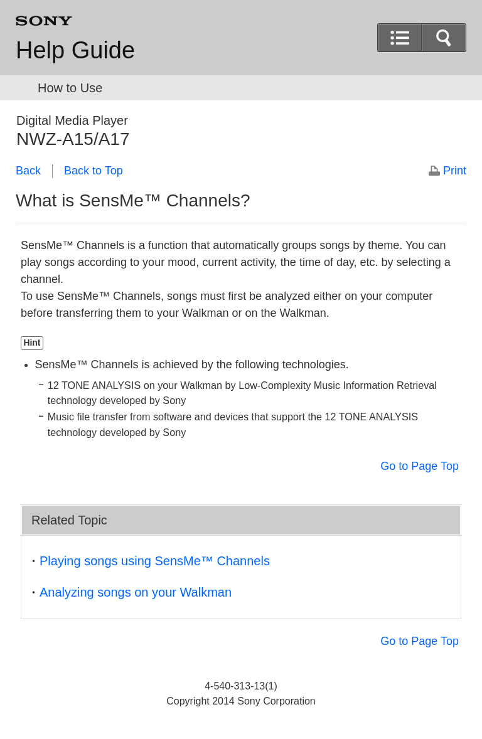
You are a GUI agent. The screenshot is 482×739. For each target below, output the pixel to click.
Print (454, 170)
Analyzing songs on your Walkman (136, 592)
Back (28, 170)
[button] (444, 37)
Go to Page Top (419, 466)
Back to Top (93, 170)
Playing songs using (155, 561)
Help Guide (75, 50)
